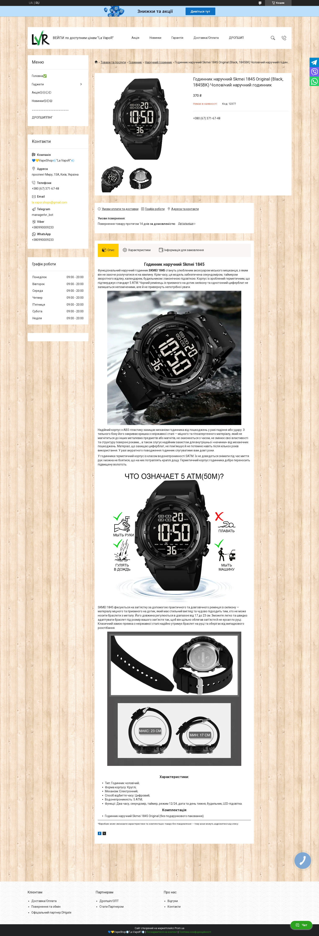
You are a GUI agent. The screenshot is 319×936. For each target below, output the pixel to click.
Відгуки (173, 901)
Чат (301, 925)
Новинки (155, 37)
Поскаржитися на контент (161, 932)
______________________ (50, 109)
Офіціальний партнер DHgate (51, 912)
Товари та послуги (113, 62)
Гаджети (38, 84)
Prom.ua (179, 928)
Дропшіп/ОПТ (109, 901)
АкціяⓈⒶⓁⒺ (41, 92)
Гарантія (177, 37)
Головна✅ (39, 76)
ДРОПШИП (236, 37)
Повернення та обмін (46, 906)
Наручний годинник (158, 62)
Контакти (174, 906)
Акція (135, 37)
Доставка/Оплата (206, 37)
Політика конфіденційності (195, 932)
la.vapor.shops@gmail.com (49, 202)
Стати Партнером (111, 906)
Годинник (135, 62)
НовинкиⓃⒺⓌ (42, 101)
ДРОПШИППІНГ (42, 117)
